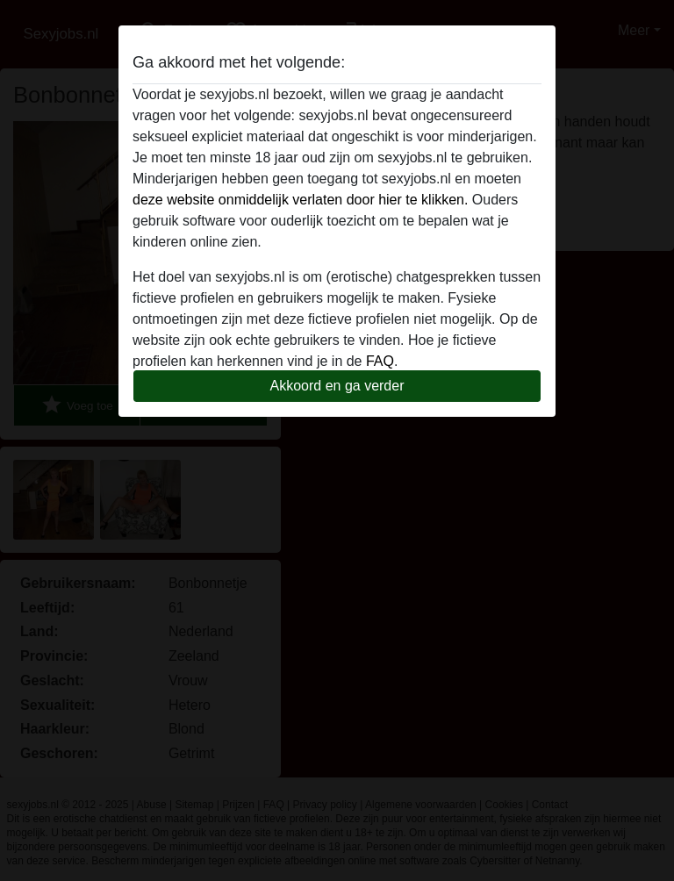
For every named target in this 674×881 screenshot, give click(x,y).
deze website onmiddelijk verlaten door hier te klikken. (300, 199)
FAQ (380, 361)
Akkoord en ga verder (337, 385)
